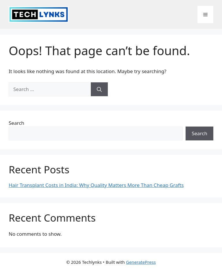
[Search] (99, 89)
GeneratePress (141, 262)
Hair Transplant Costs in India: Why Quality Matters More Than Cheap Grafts (96, 185)
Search (16, 123)
